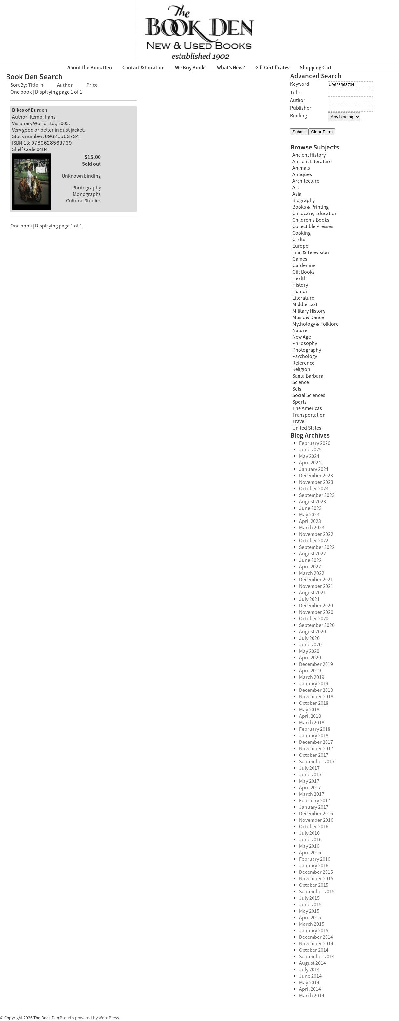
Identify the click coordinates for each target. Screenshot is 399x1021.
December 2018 (316, 690)
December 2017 (316, 742)
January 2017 (313, 807)
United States (306, 428)
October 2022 (313, 540)
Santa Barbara (307, 376)
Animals (301, 168)
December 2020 (316, 605)
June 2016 (310, 839)
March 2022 (311, 573)
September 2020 (317, 625)
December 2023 (316, 475)
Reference (303, 363)
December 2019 (316, 664)
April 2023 (310, 521)
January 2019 (313, 683)
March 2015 (311, 924)
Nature (299, 330)
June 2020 (310, 644)
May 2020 (309, 651)
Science (300, 382)
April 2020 (310, 657)
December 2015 (316, 872)
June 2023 (310, 508)
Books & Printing (310, 207)
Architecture (305, 181)
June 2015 (310, 904)
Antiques (302, 174)
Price (92, 85)
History (300, 285)
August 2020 (312, 631)
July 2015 (309, 898)
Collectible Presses (312, 226)
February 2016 (314, 859)
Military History (308, 311)
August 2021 (312, 592)
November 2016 (316, 820)
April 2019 (310, 670)
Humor (300, 291)
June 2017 (310, 774)
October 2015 (313, 885)
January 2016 (313, 865)
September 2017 (317, 761)
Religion (301, 369)
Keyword (299, 84)
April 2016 (310, 852)
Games (299, 259)
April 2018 (310, 716)
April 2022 (310, 566)
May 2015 (309, 911)
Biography (303, 200)
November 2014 (316, 943)
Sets (296, 389)
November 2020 (316, 612)
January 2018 (313, 735)
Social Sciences (308, 395)
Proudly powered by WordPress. (90, 1018)
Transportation (309, 415)
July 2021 (309, 599)
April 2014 (310, 989)
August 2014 (312, 963)
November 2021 (316, 586)
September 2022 (317, 547)
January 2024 (313, 469)
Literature (303, 298)
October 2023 (313, 488)
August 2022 (312, 553)
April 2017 (310, 787)
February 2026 (314, 443)
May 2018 (309, 709)
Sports (299, 402)
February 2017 (314, 800)
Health (299, 278)
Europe (300, 246)
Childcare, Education (315, 213)
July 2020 (309, 638)
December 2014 (316, 937)
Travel (299, 421)
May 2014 (309, 982)
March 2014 (311, 995)
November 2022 (316, 534)
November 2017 (316, 748)
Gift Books (303, 272)
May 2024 (309, 456)
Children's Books (310, 220)
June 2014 (310, 976)
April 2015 (310, 917)
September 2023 (317, 495)
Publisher (300, 108)
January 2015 (313, 930)
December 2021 (316, 579)
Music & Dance (308, 317)
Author (65, 85)
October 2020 (313, 618)
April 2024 (310, 462)
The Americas (307, 408)
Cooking (301, 233)
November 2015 (316, 878)
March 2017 (311, 794)
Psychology (304, 356)
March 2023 (311, 527)
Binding (298, 115)
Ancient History (309, 155)
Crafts (298, 239)
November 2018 (316, 696)
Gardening (303, 265)
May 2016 (309, 846)
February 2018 (314, 729)
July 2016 (309, 833)
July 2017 (309, 768)
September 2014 (317, 956)
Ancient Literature (312, 161)
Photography (306, 350)
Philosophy (304, 343)
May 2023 (309, 514)
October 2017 (313, 755)
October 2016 (313, 826)
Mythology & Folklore (315, 324)
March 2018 (311, 722)
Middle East (304, 304)
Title (36, 85)
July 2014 (309, 969)
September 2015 (317, 891)
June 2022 (310, 560)
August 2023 (312, 501)
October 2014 (313, 950)
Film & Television (310, 252)
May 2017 (309, 781)
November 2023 (316, 482)
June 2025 (310, 449)
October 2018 (313, 703)
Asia (296, 194)
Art (295, 187)
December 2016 (316, 813)
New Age (301, 337)
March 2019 (311, 677)
